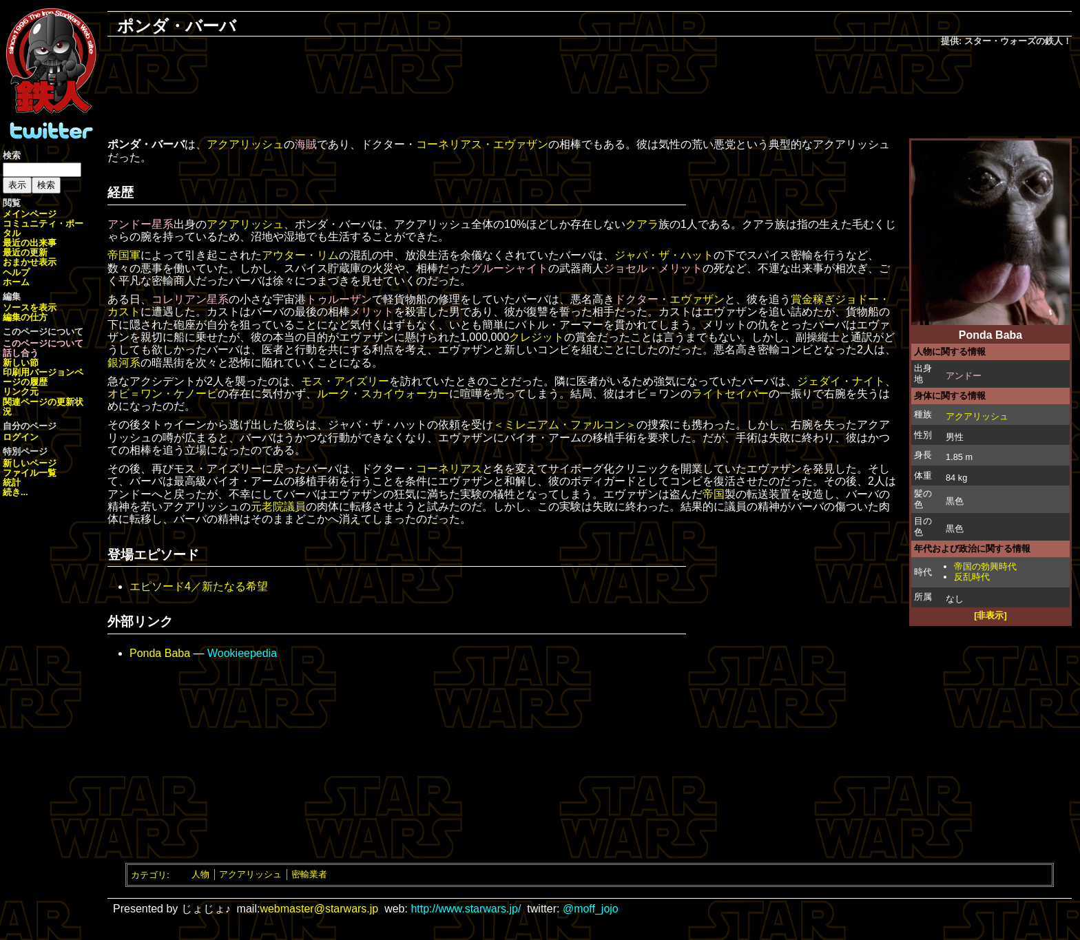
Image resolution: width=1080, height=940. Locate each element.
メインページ (29, 214)
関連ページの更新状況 (43, 407)
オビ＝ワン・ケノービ (162, 393)
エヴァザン (697, 299)
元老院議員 (278, 506)
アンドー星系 (140, 224)
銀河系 (124, 362)
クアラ (641, 224)
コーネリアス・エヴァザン (482, 144)
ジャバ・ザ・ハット (664, 255)
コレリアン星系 (190, 299)
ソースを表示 (29, 307)
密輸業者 (309, 874)
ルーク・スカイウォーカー (383, 393)
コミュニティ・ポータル (43, 228)
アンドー (964, 375)
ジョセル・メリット (653, 268)
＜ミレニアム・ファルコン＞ (564, 424)
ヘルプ (16, 272)
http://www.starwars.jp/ (466, 909)
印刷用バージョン (38, 372)
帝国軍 (124, 255)
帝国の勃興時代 (985, 566)
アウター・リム (300, 255)
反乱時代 (972, 577)
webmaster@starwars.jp (319, 909)
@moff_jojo (591, 909)
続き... (15, 492)
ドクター (636, 299)
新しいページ (29, 463)
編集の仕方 (25, 317)
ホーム (16, 282)
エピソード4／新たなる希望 (198, 586)
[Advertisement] (589, 94)
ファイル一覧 (29, 473)
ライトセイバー (730, 393)
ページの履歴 (43, 377)
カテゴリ (149, 874)
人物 (200, 874)
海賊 (306, 144)
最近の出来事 (29, 243)
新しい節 (21, 362)
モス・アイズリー (345, 381)
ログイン (21, 437)
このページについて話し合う (43, 348)
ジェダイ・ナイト (841, 381)
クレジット (536, 337)
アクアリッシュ (977, 416)
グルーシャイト (509, 268)
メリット (372, 311)
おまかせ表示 (29, 262)
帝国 (714, 494)
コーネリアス (449, 468)
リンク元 (21, 391)
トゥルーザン (339, 299)
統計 (12, 482)
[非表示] (990, 615)
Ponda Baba (159, 653)
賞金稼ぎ (813, 299)
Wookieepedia (242, 653)
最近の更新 (25, 252)
